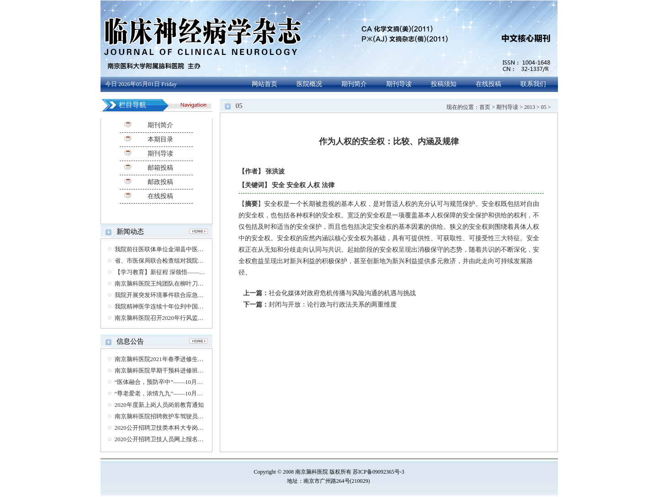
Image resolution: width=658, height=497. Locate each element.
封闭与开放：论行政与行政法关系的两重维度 (333, 304)
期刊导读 (399, 84)
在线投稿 (488, 84)
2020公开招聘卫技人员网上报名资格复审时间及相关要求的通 (195, 439)
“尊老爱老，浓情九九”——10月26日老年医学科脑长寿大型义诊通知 (203, 393)
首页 (484, 107)
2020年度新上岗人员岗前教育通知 (159, 404)
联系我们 (533, 84)
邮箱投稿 (160, 167)
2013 (529, 107)
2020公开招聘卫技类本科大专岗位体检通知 (171, 427)
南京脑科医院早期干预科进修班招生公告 (168, 370)
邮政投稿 (160, 181)
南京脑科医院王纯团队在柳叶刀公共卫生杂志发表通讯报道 (192, 283)
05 (544, 107)
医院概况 (309, 84)
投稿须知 (443, 84)
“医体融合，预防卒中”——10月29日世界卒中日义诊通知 (189, 381)
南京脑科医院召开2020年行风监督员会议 (168, 317)
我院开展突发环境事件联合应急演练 (162, 295)
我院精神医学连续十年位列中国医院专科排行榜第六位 (186, 306)
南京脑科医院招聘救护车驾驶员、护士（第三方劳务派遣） (192, 416)
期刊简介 (354, 84)
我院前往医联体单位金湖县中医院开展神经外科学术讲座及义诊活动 (204, 249)
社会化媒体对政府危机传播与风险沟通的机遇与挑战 (342, 293)
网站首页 (264, 84)
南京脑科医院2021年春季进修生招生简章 (168, 359)
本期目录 (160, 139)
